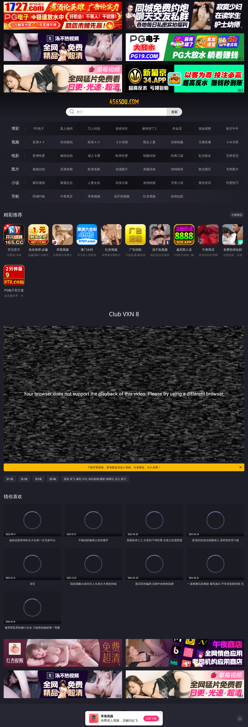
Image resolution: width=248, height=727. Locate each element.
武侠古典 (121, 183)
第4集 (52, 479)
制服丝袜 (149, 155)
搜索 (174, 112)
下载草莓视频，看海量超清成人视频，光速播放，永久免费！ (164, 467)
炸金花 (177, 128)
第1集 (9, 479)
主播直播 (205, 142)
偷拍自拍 (66, 155)
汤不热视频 (121, 196)
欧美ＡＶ (94, 142)
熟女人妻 (149, 142)
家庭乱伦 (66, 183)
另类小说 (177, 183)
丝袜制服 (177, 142)
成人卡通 (94, 155)
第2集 (24, 479)
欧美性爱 (121, 155)
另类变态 (232, 155)
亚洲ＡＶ (39, 142)
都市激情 (39, 183)
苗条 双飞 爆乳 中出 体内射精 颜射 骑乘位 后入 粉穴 (95, 479)
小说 (15, 182)
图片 (15, 169)
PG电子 (39, 128)
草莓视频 (94, 196)
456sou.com (124, 102)
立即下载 (151, 718)
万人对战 (94, 128)
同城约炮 (39, 196)
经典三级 (177, 155)
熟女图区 (205, 169)
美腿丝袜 (149, 169)
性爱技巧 (232, 183)
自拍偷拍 (66, 142)
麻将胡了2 (149, 128)
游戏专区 (121, 128)
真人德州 (66, 128)
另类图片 (232, 169)
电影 (15, 155)
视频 (15, 142)
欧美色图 (94, 169)
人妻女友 (94, 183)
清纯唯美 (177, 169)
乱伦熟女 (205, 155)
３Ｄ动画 (121, 142)
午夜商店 (66, 196)
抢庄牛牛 (232, 128)
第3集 (38, 479)
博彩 (15, 128)
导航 (15, 196)
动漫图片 (121, 169)
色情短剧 (177, 196)
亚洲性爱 (39, 155)
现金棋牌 (205, 128)
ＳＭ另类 (232, 142)
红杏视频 (149, 196)
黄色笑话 (205, 183)
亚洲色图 (66, 169)
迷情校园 (149, 183)
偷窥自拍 (39, 169)
